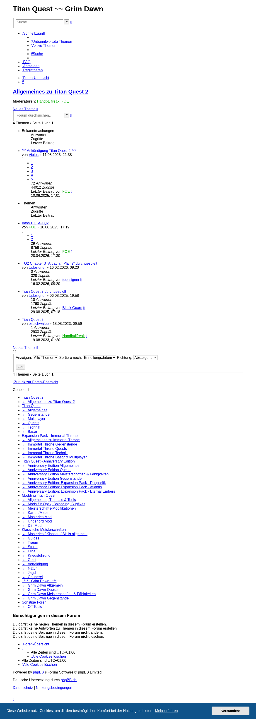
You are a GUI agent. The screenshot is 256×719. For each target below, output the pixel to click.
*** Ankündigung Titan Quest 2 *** (49, 151)
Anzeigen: (37, 358)
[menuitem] (51, 41)
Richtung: (137, 358)
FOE (65, 101)
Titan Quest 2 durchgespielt (44, 291)
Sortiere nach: (87, 358)
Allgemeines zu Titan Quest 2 (50, 92)
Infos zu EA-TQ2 (35, 223)
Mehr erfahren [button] (166, 711)
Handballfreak (48, 101)
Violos (34, 155)
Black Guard (72, 308)
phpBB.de (69, 680)
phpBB (38, 672)
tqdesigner (37, 267)
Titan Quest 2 (32, 319)
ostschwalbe (39, 324)
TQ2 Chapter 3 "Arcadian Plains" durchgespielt (59, 263)
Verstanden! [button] (230, 711)
